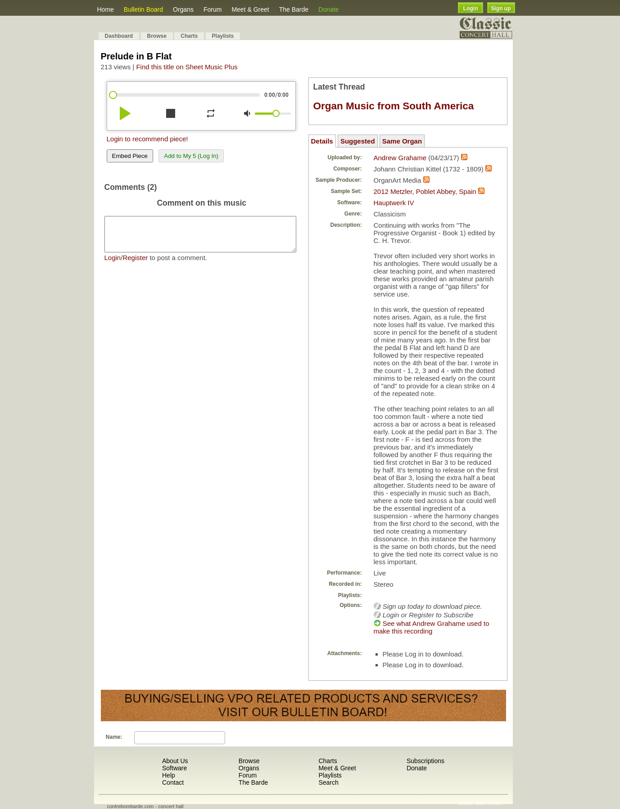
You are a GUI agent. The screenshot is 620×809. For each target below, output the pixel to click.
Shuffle (466, 803)
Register (135, 264)
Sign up (501, 8)
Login (470, 8)
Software (174, 768)
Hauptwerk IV (394, 203)
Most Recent (489, 803)
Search (328, 782)
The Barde (293, 9)
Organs (183, 9)
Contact (173, 782)
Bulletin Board (143, 9)
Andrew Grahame (400, 158)
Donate (328, 9)
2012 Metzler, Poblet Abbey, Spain (425, 191)
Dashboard (119, 36)
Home (105, 9)
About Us (175, 760)
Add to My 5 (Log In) (191, 156)
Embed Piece (130, 156)
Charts (189, 36)
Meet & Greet (250, 9)
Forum (213, 9)
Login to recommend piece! (147, 139)
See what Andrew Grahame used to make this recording (431, 627)
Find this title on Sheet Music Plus (186, 67)
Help (168, 775)
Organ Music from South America (393, 106)
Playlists (223, 36)
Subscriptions (425, 760)
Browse (157, 36)
